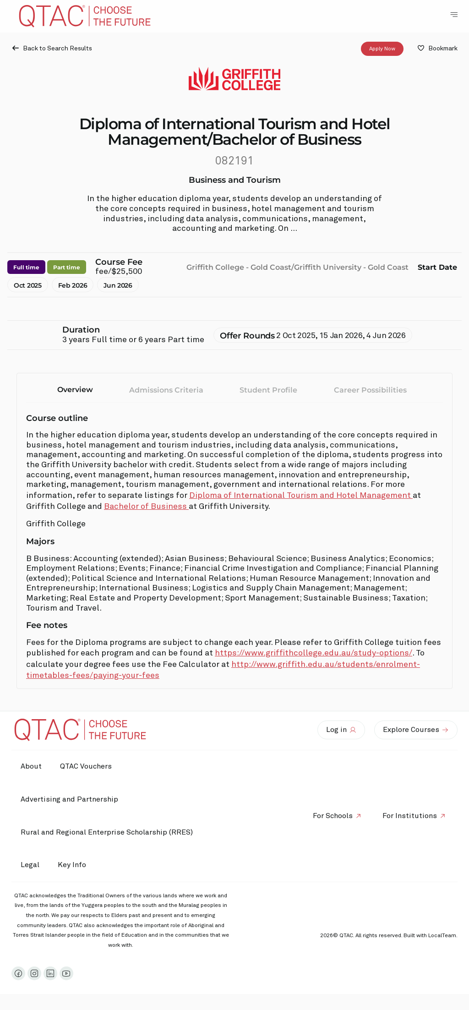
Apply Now (382, 49)
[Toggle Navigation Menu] (454, 14)
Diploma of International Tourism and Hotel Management (301, 495)
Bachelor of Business (146, 506)
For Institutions (409, 815)
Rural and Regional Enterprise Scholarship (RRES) (107, 832)
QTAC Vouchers (86, 766)
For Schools (333, 815)
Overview (75, 389)
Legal (30, 864)
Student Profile (268, 390)
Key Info (74, 865)
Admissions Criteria (166, 390)
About (31, 766)
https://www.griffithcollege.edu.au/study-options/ (313, 653)
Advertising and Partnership (69, 799)
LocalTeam (442, 936)
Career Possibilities (370, 390)
